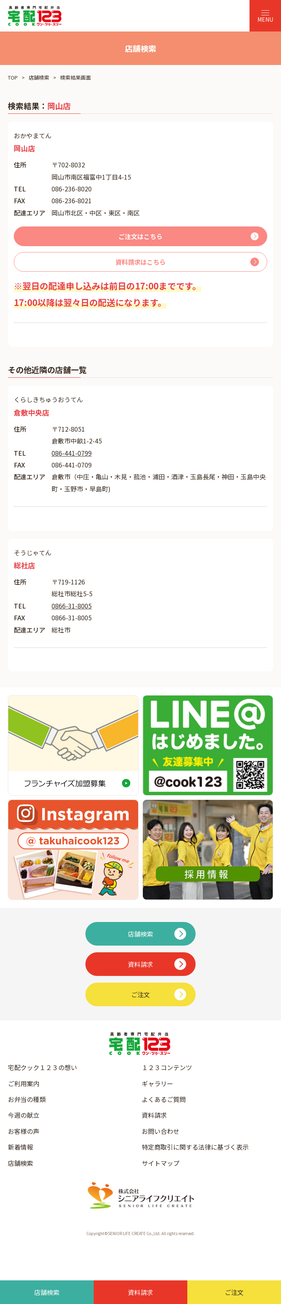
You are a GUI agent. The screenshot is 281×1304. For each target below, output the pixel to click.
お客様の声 (23, 1131)
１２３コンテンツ (167, 1067)
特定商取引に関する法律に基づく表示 (195, 1147)
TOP (13, 77)
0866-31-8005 (72, 605)
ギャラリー (157, 1083)
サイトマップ (160, 1163)
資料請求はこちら (140, 262)
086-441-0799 (72, 453)
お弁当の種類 (27, 1099)
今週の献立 (23, 1115)
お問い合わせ (160, 1131)
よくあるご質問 (164, 1099)
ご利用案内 (23, 1083)
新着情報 (20, 1147)
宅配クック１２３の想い (42, 1067)
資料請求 (154, 1115)
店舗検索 (39, 77)
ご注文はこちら (140, 236)
